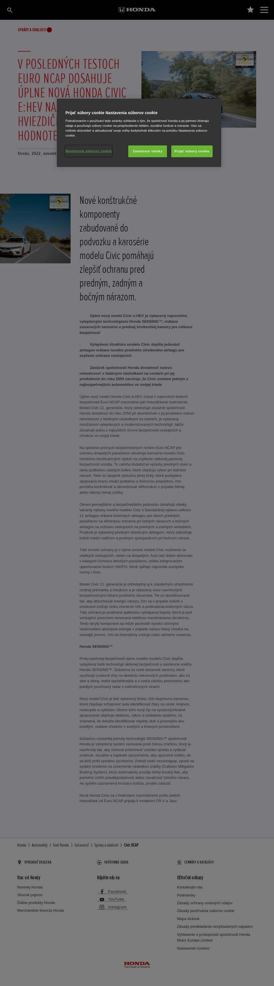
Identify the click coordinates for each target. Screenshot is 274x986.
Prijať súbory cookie (191, 151)
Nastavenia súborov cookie (88, 151)
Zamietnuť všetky (148, 151)
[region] (139, 133)
